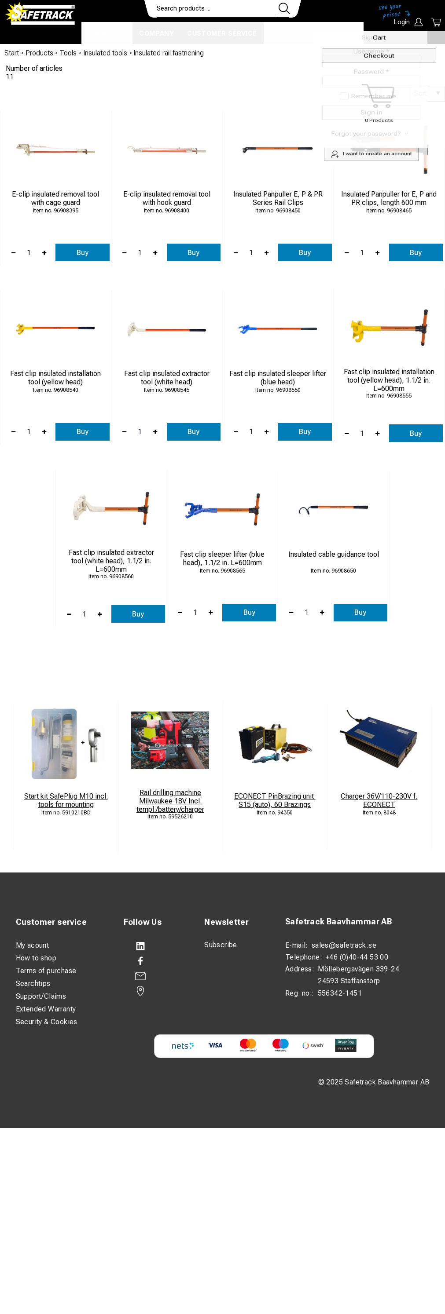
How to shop (36, 958)
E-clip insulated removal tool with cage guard (55, 198)
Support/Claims (41, 996)
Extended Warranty (46, 1009)
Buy (82, 252)
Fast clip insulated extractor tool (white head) (167, 377)
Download (337, 33)
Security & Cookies (46, 1022)
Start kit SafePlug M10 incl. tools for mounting (66, 800)
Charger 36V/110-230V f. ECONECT (379, 800)
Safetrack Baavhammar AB (338, 921)
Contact (287, 33)
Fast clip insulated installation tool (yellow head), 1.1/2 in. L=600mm (389, 380)
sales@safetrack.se (344, 945)
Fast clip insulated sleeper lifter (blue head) (277, 377)
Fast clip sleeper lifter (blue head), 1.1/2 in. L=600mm (222, 558)
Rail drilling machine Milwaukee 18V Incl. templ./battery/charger (170, 801)
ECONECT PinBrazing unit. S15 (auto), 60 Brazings (275, 800)
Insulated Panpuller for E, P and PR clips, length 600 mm (389, 198)
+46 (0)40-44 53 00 (357, 957)
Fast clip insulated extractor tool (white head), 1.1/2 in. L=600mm (111, 560)
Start (11, 53)
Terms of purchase (46, 971)
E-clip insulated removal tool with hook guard (166, 198)
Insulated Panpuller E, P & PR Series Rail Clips (278, 198)
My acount (32, 945)
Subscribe (220, 945)
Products (107, 33)
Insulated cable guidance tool (333, 554)
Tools (68, 53)
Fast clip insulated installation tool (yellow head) (55, 377)
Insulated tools (105, 53)
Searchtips (33, 983)
